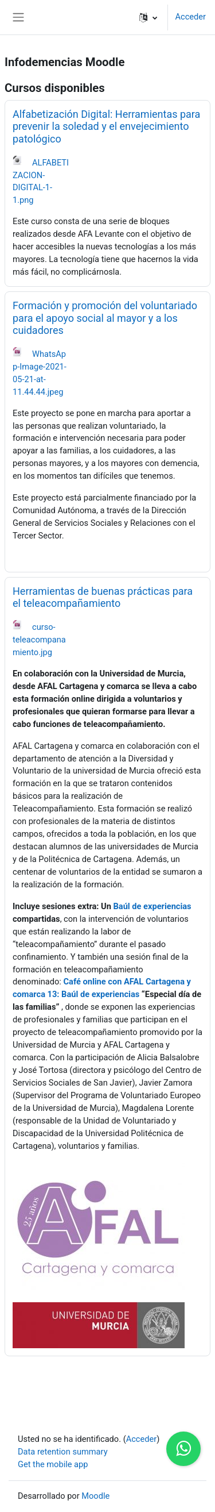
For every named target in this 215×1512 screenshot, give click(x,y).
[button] (148, 17)
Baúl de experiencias (152, 906)
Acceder (190, 16)
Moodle (95, 1496)
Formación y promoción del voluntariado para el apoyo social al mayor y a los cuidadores (105, 317)
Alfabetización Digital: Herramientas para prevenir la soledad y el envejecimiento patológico (106, 126)
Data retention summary (63, 1451)
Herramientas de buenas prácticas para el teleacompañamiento (103, 597)
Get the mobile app (53, 1464)
